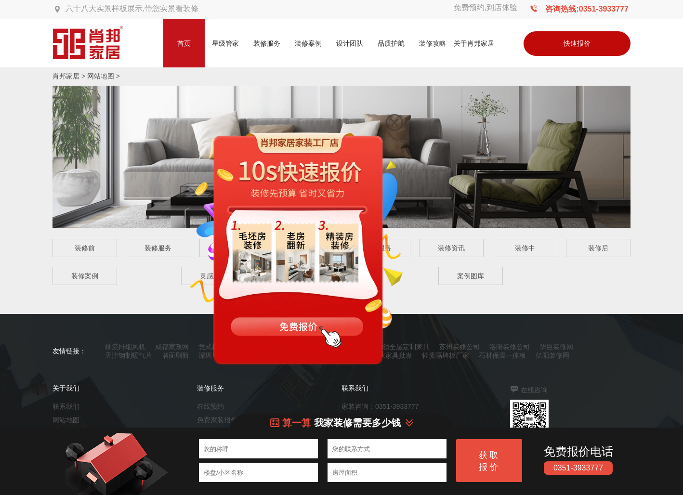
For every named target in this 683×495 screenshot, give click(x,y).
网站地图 (100, 76)
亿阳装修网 (552, 355)
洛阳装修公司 (509, 347)
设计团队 (349, 43)
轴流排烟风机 (125, 347)
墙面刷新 (175, 355)
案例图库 (470, 276)
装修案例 (308, 43)
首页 (184, 43)
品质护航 (391, 43)
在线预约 (210, 406)
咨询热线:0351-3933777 (587, 9)
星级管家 (225, 43)
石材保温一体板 (502, 355)
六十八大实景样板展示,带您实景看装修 (132, 8)
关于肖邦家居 (474, 43)
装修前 (85, 248)
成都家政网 (172, 347)
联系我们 (66, 406)
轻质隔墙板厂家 (445, 355)
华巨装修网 (556, 347)
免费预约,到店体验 (485, 7)
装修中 (525, 248)
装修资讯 (451, 248)
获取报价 (489, 461)
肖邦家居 (66, 76)
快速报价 (577, 43)
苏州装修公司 (459, 347)
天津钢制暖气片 (128, 355)
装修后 (598, 248)
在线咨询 (534, 390)
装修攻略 (432, 43)
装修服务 (266, 43)
